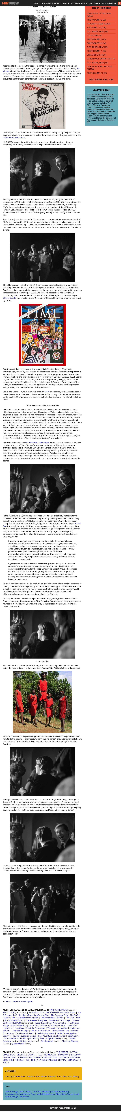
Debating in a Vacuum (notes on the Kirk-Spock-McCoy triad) (41, 1037)
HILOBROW (63, 1054)
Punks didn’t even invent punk (19, 1001)
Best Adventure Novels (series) (52, 1036)
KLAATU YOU (9, 1012)
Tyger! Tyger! (41, 1023)
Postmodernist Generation (37, 442)
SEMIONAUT (73, 1060)
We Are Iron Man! (36, 1012)
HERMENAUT (50, 1054)
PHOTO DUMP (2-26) (96, 39)
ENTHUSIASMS (75, 3)
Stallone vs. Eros (58, 1025)
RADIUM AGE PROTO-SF (61, 3)
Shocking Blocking (70, 1041)
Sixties (70, 1094)
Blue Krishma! (58, 1030)
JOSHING (35, 3)
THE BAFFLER (62, 1052)
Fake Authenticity (19, 1025)
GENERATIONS (111, 3)
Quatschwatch (17, 1043)
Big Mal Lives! (72, 1030)
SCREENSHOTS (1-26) (96, 55)
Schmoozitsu (8, 1033)
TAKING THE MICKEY (59, 1010)
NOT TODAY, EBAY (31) (97, 62)
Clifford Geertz (9, 298)
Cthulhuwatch (47, 1041)
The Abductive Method (57, 1028)
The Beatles (24, 1096)
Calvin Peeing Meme (45, 1033)
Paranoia (52, 1076)
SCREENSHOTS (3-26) (96, 27)
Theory (76, 1076)
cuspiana (37, 1091)
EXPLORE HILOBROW (46, 3)
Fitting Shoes (26, 1041)
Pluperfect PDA (53, 1038)
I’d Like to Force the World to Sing (34, 1015)
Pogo (33, 1094)
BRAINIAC (21, 1054)
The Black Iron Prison (40, 1030)
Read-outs (67, 1076)
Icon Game (19, 1028)
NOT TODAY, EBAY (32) (97, 47)
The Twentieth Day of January (25, 1017)
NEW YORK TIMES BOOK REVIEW (51, 1060)
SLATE (6, 1062)
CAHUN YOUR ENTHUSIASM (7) (101, 58)
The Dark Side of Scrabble (51, 1017)
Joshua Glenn (108, 79)
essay (46, 391)
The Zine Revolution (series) (23, 1036)
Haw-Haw (20, 1076)
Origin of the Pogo (20, 1030)
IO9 (27, 1060)
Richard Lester (48, 1094)
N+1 (33, 1060)
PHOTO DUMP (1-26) (96, 51)
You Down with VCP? (25, 1033)
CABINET (32, 1054)
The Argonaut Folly (59, 1015)
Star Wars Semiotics (57, 1023)
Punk (59, 1076)
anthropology (11, 1091)
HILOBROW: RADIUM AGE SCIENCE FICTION (37, 1057)
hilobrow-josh (48, 1091)
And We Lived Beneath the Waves (61, 1012)
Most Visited (41, 1076)
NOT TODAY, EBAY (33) (97, 31)
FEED (40, 1054)
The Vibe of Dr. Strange (59, 1020)
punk (39, 1094)
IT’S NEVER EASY (94, 35)
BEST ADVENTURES (100, 3)
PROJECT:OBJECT (86, 3)
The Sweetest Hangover (36, 1020)
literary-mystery (62, 1091)
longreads (9, 1094)
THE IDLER (19, 1060)
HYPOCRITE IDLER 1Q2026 (98, 23)
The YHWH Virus (72, 1017)
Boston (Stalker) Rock (14, 1020)
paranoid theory (22, 1094)
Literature (30, 1076)
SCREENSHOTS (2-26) (96, 43)
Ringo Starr (61, 1094)
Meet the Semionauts (35, 1028)
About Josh (10, 1076)
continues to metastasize (14, 137)
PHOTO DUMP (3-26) (96, 20)
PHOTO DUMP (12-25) (97, 73)
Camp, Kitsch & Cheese (39, 1025)
